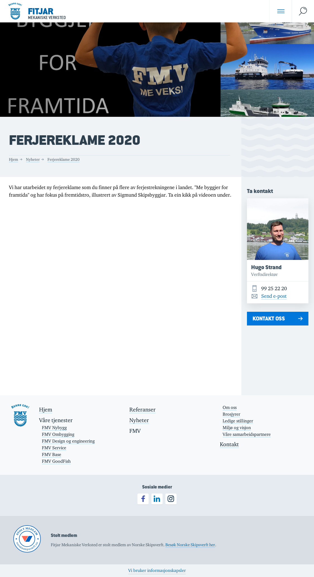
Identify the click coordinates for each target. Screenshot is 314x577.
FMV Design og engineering (68, 441)
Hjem (13, 159)
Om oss (230, 407)
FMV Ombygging (58, 434)
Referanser (142, 409)
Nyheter (33, 159)
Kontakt (229, 444)
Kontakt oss (269, 318)
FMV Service (54, 447)
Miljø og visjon (237, 427)
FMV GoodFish (56, 461)
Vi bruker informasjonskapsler (157, 570)
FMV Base (51, 454)
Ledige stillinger (238, 421)
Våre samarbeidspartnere (247, 434)
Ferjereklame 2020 (63, 159)
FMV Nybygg (54, 427)
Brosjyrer (231, 414)
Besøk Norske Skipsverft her (190, 544)
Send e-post (274, 296)
